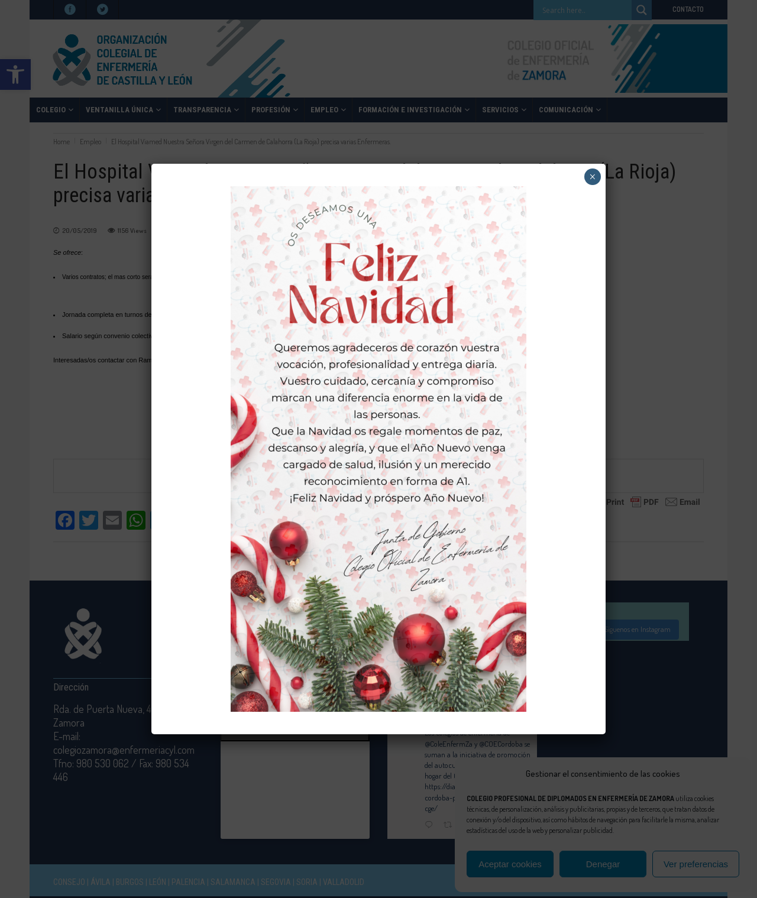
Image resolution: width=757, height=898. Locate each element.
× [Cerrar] (592, 176)
